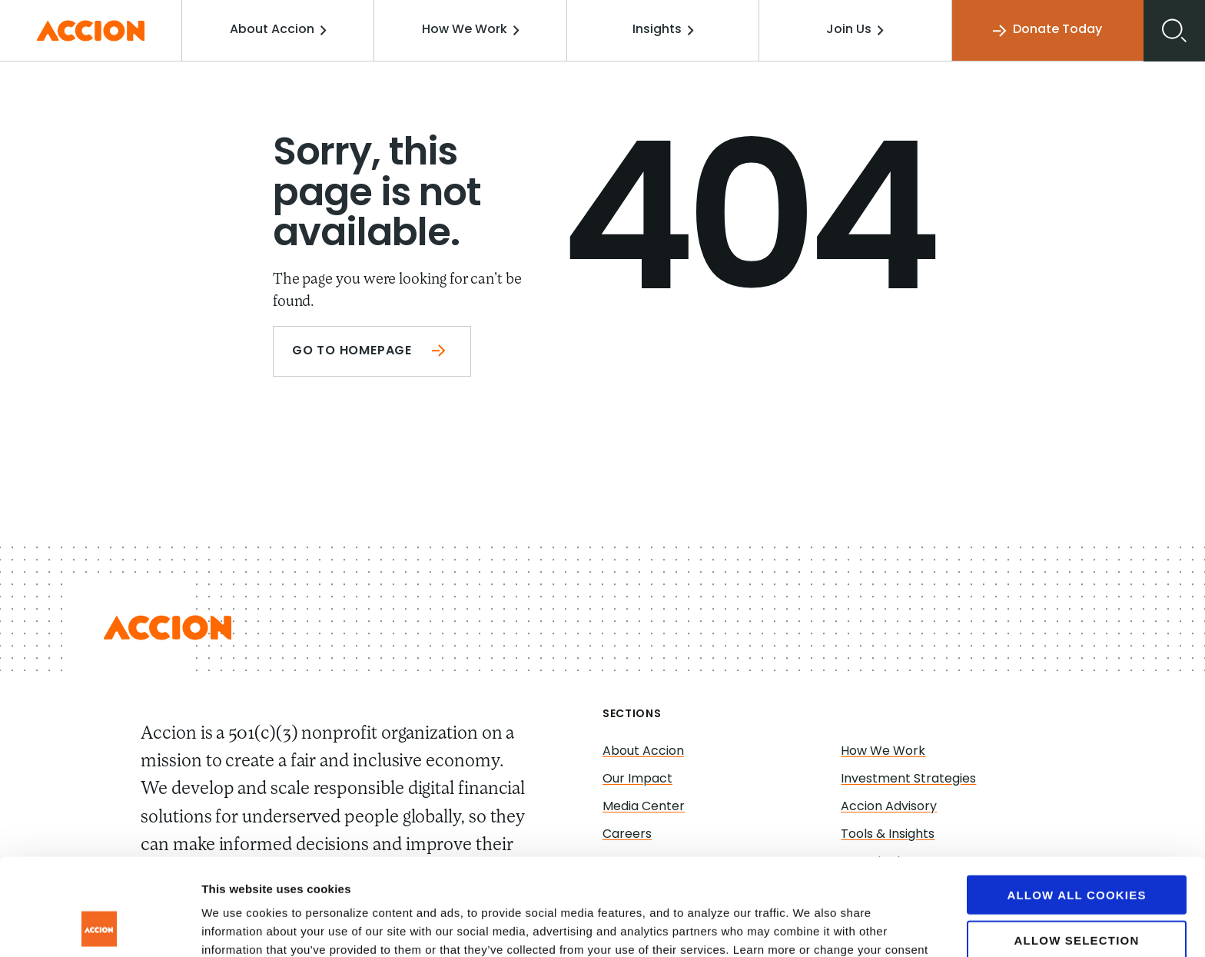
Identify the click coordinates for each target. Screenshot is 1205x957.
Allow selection (1077, 849)
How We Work (471, 30)
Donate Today (1047, 30)
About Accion (278, 30)
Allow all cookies (1076, 803)
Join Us (855, 30)
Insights (663, 30)
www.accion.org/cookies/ (288, 876)
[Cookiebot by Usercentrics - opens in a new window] (99, 927)
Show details (806, 926)
